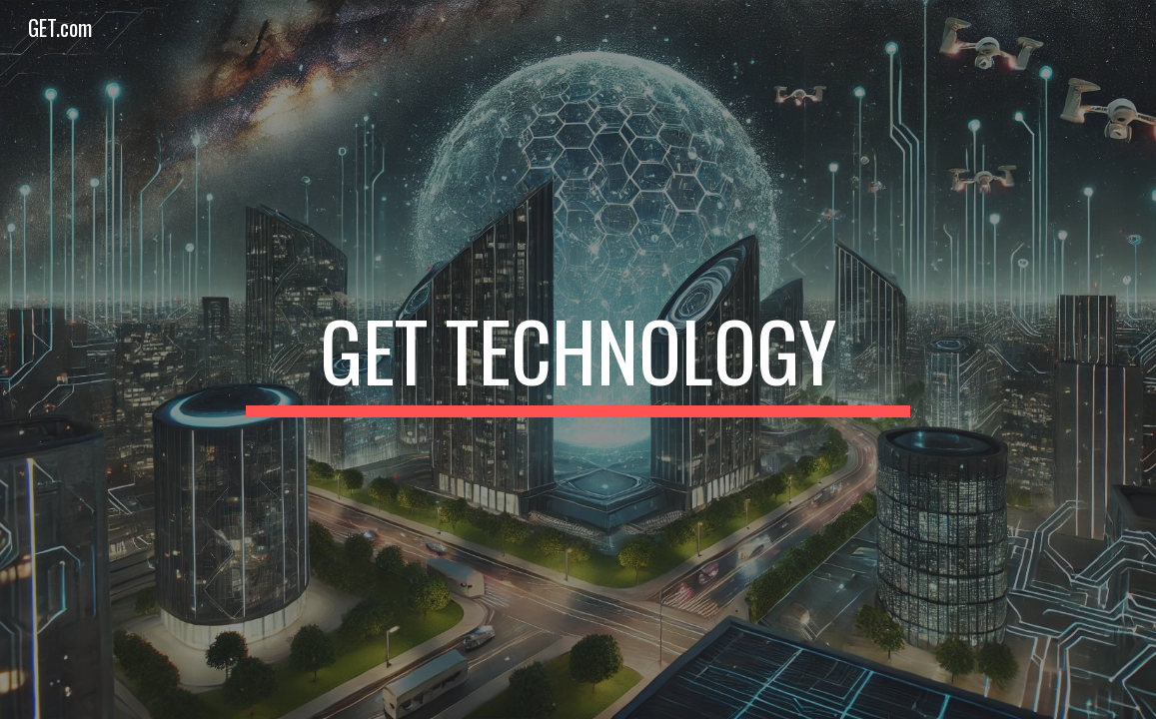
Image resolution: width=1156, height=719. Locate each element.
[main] (578, 359)
